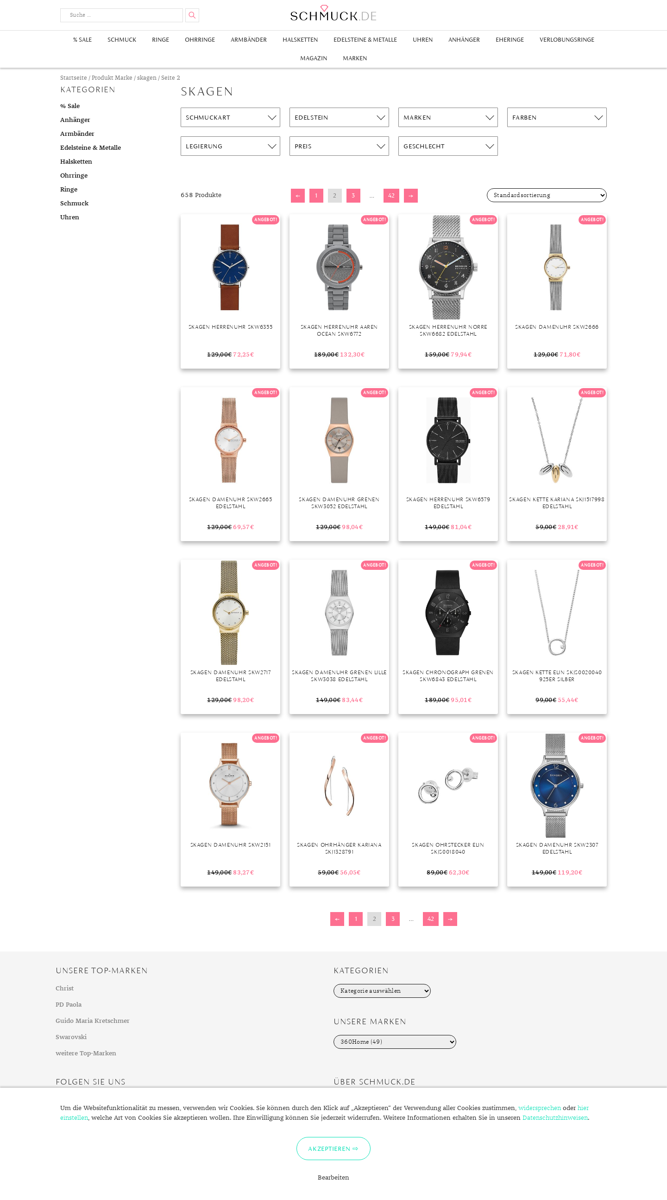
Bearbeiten (333, 1177)
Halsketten (300, 39)
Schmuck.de (333, 13)
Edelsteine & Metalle (365, 39)
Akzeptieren (329, 1148)
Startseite (73, 78)
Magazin (313, 58)
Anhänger (464, 39)
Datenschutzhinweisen (555, 1118)
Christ (65, 988)
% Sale (82, 39)
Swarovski (71, 1037)
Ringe (160, 39)
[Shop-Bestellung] (547, 195)
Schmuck (121, 39)
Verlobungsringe (567, 39)
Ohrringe (200, 39)
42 (391, 195)
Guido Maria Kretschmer (93, 1021)
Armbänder (249, 39)
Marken (355, 58)
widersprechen (539, 1108)
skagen (147, 78)
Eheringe (510, 39)
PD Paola (69, 1005)
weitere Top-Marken (86, 1053)
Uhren (423, 39)
